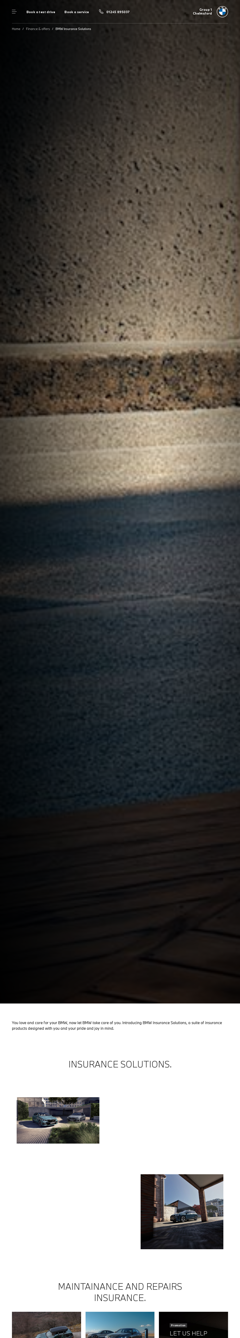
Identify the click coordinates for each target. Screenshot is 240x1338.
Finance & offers (38, 29)
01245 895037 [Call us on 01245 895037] (118, 12)
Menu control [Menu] (14, 12)
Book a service (76, 12)
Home (16, 29)
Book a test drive (40, 12)
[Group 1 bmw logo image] (210, 11)
